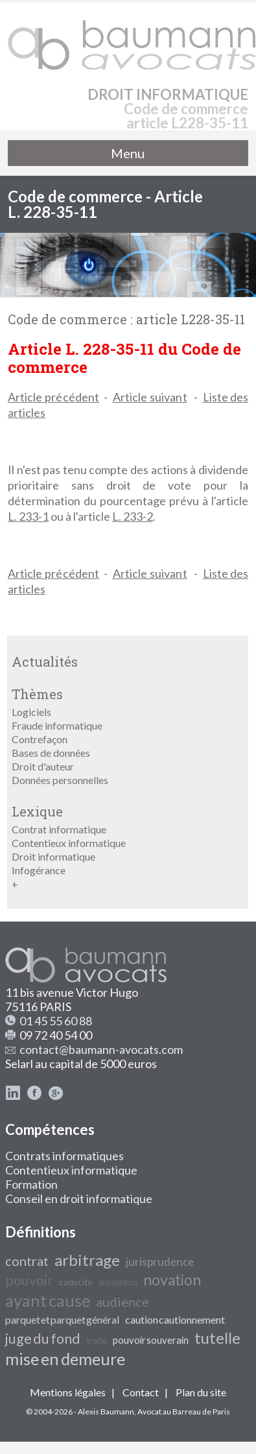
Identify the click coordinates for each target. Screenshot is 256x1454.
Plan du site (201, 1392)
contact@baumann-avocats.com (101, 1049)
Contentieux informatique (69, 843)
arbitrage (87, 1259)
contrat (27, 1261)
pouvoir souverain (151, 1340)
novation (172, 1280)
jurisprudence (160, 1262)
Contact (140, 1392)
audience (122, 1301)
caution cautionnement (175, 1319)
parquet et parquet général (62, 1319)
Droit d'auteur (43, 766)
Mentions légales (68, 1392)
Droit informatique (53, 856)
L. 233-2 (132, 516)
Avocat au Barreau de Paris (183, 1411)
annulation (117, 1282)
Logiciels (31, 712)
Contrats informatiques (64, 1156)
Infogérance (38, 870)
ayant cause (47, 1300)
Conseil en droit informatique (78, 1198)
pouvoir (29, 1280)
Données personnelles (60, 780)
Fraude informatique (57, 725)
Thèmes (37, 693)
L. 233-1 (28, 516)
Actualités (45, 661)
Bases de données (51, 752)
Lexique (37, 811)
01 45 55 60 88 (55, 1021)
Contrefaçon (39, 739)
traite (96, 1340)
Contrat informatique (59, 829)
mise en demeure (65, 1358)
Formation (31, 1184)
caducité (75, 1282)
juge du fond (42, 1338)
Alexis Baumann (106, 1411)
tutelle (217, 1337)
